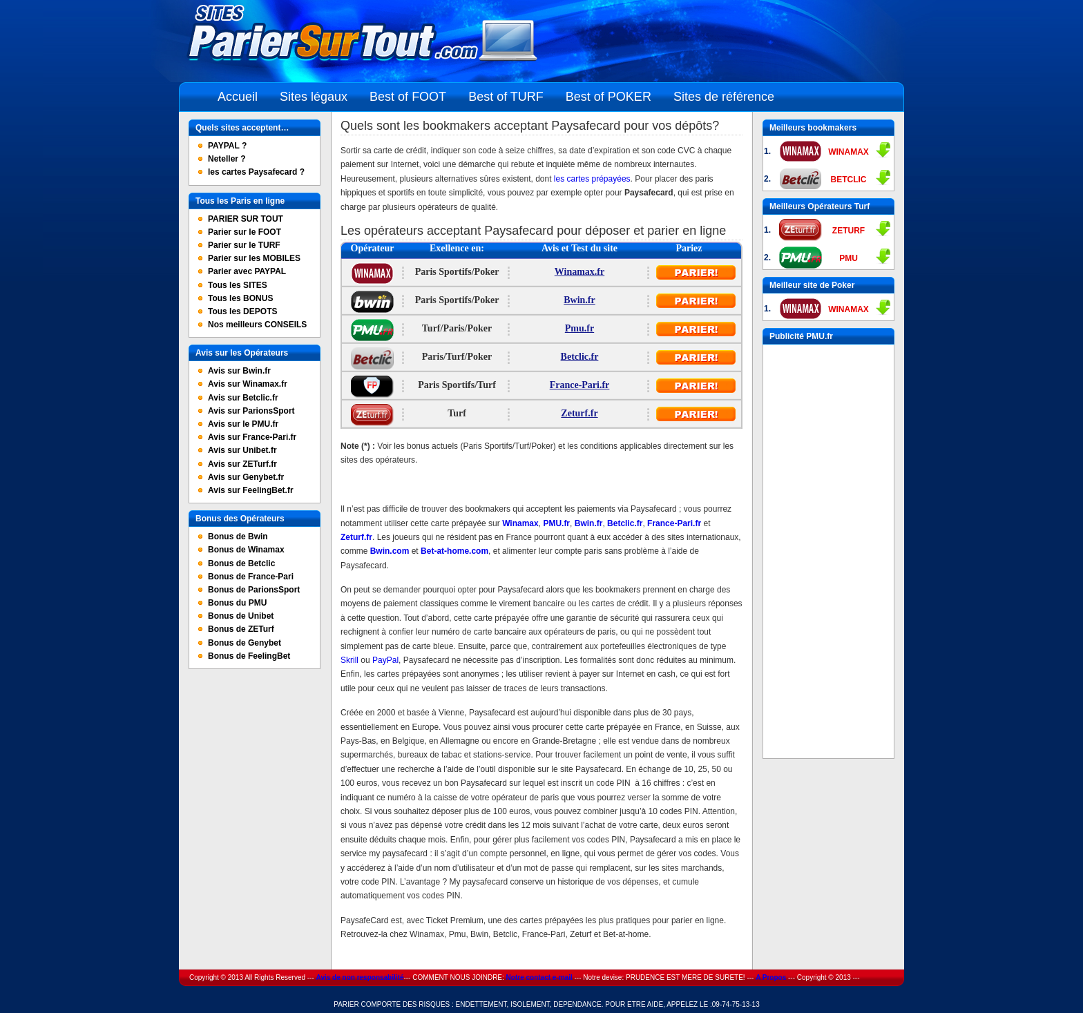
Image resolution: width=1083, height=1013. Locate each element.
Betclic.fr (580, 356)
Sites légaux (313, 97)
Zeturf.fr (579, 413)
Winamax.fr (579, 272)
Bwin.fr (579, 300)
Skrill (351, 660)
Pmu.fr (579, 328)
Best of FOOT (408, 97)
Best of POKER (608, 97)
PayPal (385, 660)
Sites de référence (723, 97)
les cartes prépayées (592, 179)
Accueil (238, 97)
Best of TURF (506, 97)
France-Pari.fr (580, 385)
